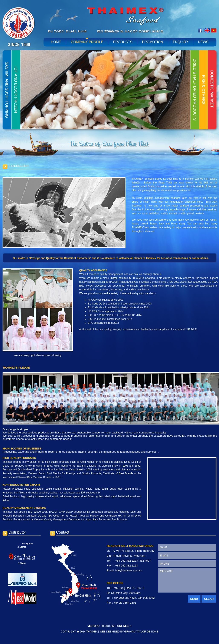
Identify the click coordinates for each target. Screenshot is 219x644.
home (56, 42)
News (203, 42)
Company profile (87, 42)
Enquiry (180, 42)
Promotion (152, 42)
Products (122, 42)
